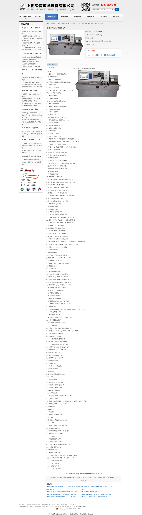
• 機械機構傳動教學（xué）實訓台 (31, 98)
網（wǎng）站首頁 (25, 18)
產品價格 (64, 17)
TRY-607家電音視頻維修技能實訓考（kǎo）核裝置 (61, 497)
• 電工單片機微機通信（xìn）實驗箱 (32, 47)
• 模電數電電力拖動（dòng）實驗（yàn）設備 (31, 44)
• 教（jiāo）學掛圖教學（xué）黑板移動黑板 (31, 151)
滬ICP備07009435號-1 (81, 506)
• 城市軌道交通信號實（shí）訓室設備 (31, 123)
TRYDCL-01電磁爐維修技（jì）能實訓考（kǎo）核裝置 (62, 494)
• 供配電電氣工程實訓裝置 (29, 64)
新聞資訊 (77, 17)
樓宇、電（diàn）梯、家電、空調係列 (32, 72)
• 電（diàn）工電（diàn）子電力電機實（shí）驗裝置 (32, 39)
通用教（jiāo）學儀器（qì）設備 (31, 139)
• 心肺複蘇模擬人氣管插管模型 (30, 160)
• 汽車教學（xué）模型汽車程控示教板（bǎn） (32, 116)
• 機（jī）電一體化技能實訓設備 (30, 61)
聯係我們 (116, 17)
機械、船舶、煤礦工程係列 (29, 90)
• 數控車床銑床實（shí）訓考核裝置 (31, 103)
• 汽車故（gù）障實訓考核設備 (30, 119)
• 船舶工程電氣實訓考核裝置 (29, 101)
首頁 (47, 23)
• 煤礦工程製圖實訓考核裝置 (29, 105)
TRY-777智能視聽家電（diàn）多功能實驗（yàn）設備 (96, 494)
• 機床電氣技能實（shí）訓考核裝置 (31, 50)
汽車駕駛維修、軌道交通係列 (30, 109)
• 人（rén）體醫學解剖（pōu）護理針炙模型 (32, 163)
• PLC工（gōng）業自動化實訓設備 (31, 57)
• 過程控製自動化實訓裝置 (29, 59)
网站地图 (51, 514)
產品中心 (53, 23)
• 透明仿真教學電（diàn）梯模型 (31, 82)
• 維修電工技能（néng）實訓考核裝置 (31, 33)
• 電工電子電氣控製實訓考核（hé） (31, 36)
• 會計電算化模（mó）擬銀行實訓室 (32, 143)
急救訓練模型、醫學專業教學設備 (31, 156)
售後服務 (103, 17)
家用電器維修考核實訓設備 (90, 23)
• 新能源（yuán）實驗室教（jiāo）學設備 (32, 135)
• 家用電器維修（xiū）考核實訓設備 (32, 84)
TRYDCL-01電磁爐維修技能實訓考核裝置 (68, 478)
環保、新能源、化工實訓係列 (30, 128)
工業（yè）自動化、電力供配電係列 (32, 53)
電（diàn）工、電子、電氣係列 (31, 28)
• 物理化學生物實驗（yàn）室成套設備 (32, 147)
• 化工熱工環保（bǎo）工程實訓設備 (32, 131)
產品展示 (51, 17)
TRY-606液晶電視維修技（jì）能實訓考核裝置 (94, 497)
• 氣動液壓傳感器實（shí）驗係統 (31, 66)
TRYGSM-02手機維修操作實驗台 (91, 492)
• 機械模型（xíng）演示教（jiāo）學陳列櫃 (32, 95)
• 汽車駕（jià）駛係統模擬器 (29, 113)
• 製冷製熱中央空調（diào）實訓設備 (32, 87)
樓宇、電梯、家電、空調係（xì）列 (68, 23)
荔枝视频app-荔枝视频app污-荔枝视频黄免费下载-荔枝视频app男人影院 (73, 514)
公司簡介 (38, 17)
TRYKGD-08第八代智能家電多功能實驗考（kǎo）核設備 (62, 492)
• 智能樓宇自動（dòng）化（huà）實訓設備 (32, 79)
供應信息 (90, 17)
